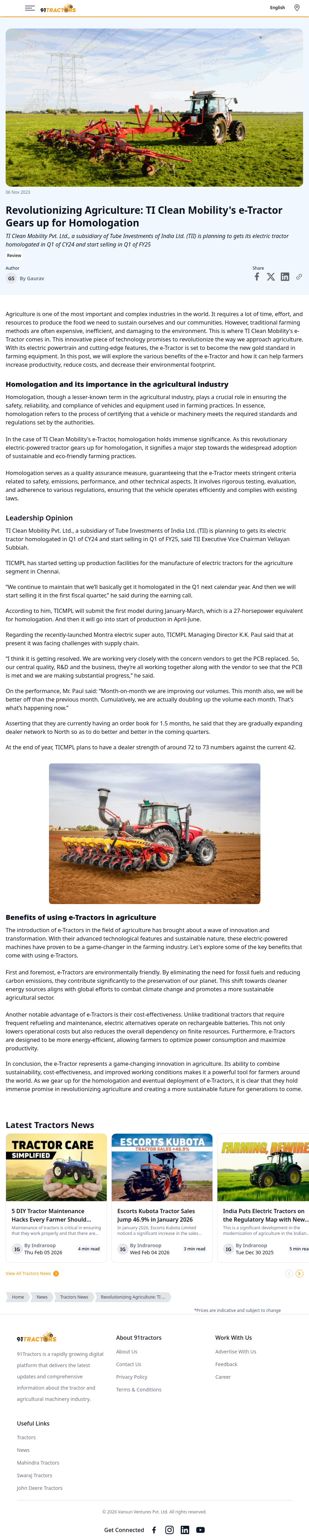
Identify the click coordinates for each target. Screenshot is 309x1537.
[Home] (58, 8)
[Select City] (298, 7)
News (42, 1297)
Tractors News (74, 1297)
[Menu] (33, 8)
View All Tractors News (33, 1273)
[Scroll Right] (299, 1273)
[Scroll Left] (289, 1273)
